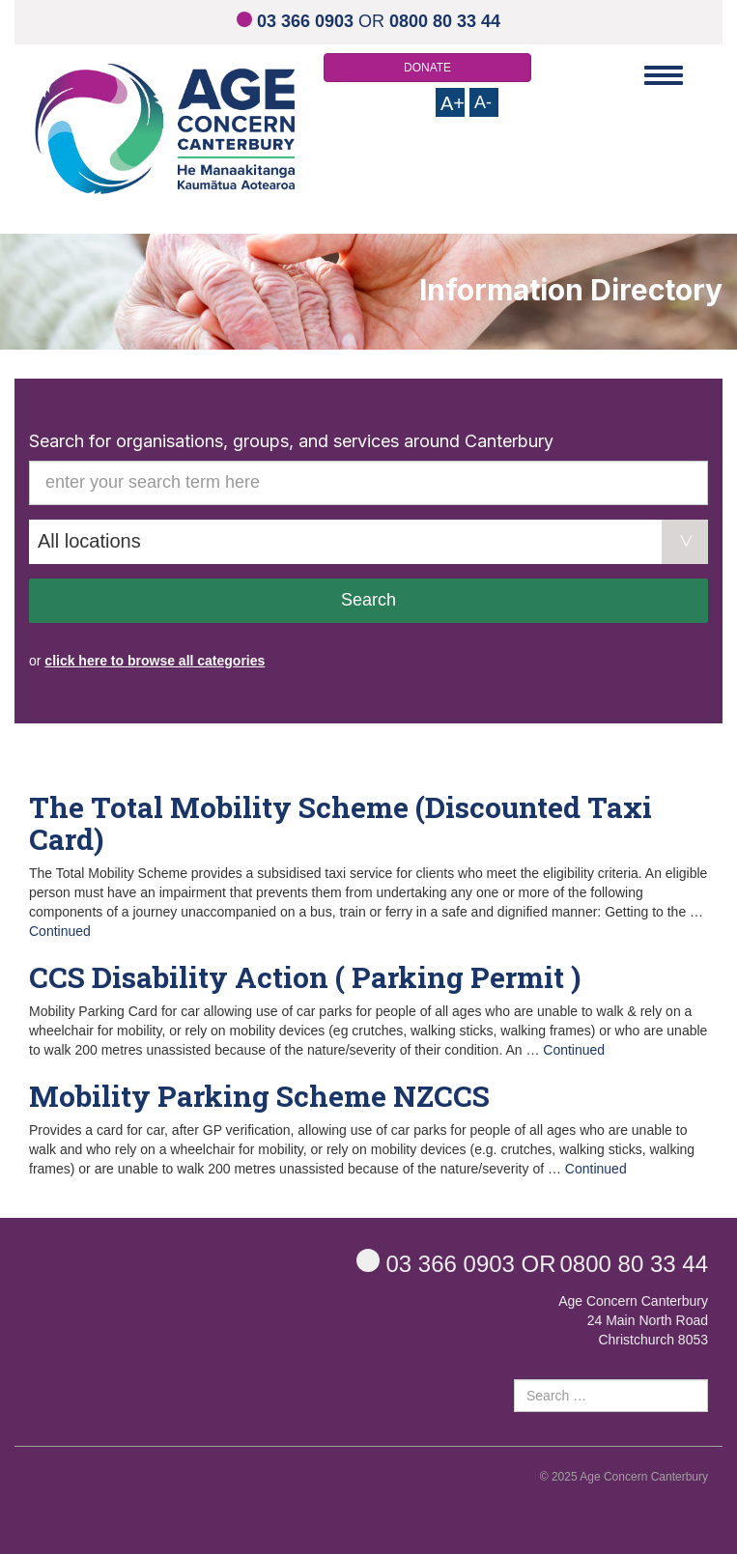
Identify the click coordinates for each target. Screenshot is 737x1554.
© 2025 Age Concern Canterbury (624, 1476)
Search (368, 599)
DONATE (427, 67)
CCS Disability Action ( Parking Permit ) (305, 977)
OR (368, 21)
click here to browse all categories (154, 660)
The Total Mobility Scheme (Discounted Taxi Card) (340, 823)
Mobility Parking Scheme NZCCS (259, 1096)
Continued (60, 931)
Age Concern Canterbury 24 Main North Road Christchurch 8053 (633, 1320)
